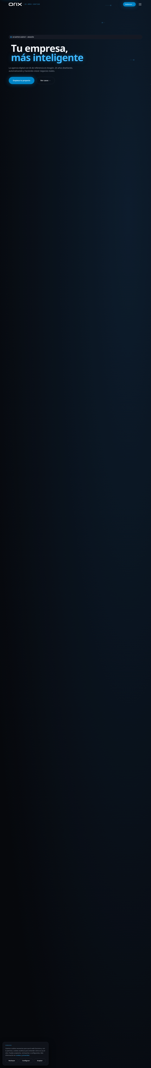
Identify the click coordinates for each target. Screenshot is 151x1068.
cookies (18, 1055)
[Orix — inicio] (24, 4)
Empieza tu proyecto (21, 80)
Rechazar (12, 1061)
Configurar (26, 1061)
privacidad (25, 1055)
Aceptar (40, 1061)
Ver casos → (45, 80)
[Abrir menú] (140, 4)
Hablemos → (129, 4)
